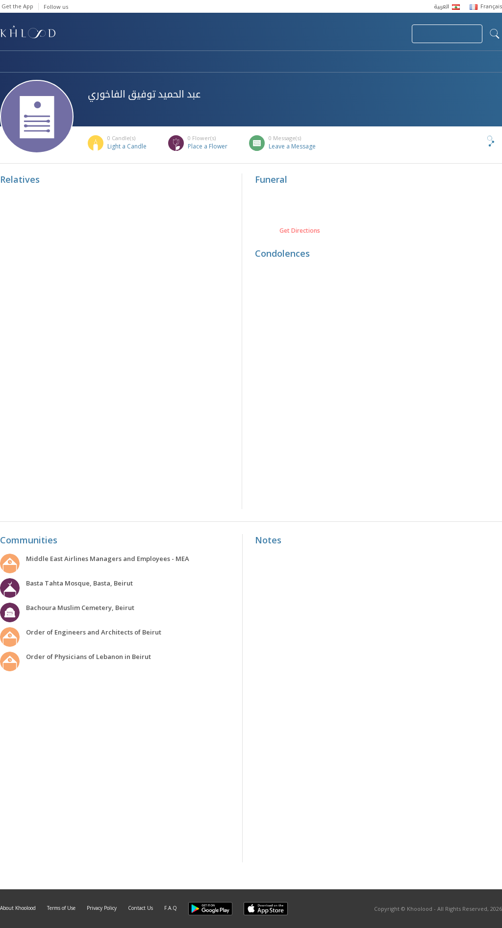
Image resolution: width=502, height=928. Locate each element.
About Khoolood (18, 907)
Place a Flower (207, 146)
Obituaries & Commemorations (99, 62)
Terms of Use (61, 907)
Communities (199, 62)
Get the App (17, 6)
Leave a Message (292, 146)
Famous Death (342, 62)
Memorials (269, 62)
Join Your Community (447, 33)
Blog (405, 62)
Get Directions (299, 231)
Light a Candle (127, 146)
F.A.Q (170, 907)
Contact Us (140, 907)
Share (474, 141)
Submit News (338, 33)
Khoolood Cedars (473, 62)
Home (9, 62)
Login (387, 33)
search (495, 34)
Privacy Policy (102, 907)
